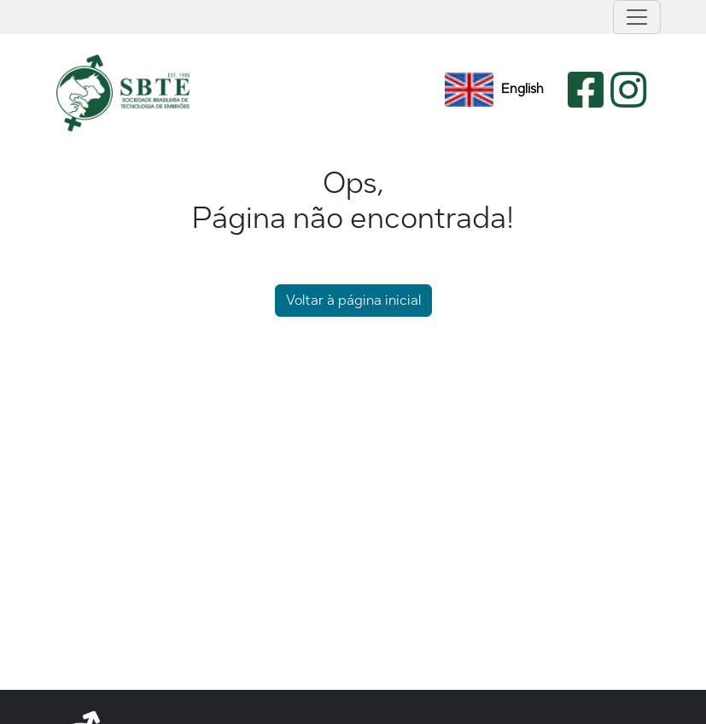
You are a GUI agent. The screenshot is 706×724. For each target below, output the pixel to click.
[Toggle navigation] (637, 17)
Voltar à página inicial (353, 300)
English (494, 90)
